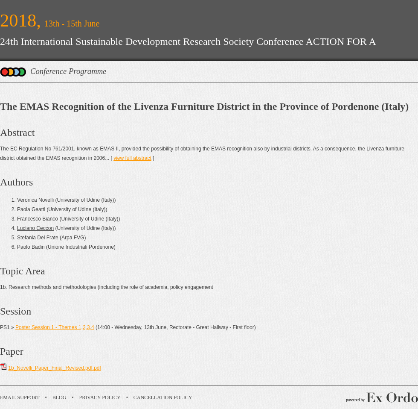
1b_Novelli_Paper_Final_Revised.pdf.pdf (54, 368)
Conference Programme (68, 71)
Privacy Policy (100, 397)
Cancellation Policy (163, 397)
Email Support (20, 397)
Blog (59, 397)
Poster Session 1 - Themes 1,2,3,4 (54, 327)
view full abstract (132, 158)
